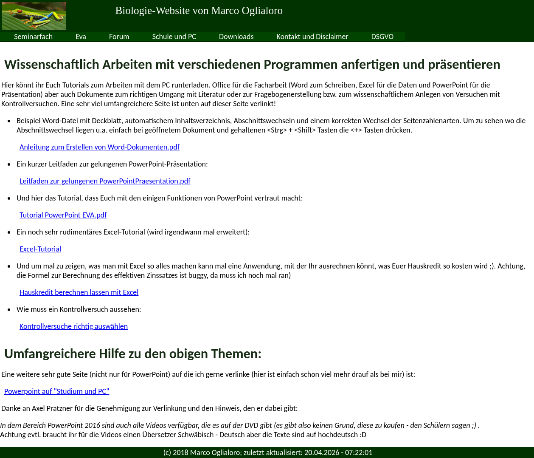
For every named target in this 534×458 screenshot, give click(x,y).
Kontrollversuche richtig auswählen (74, 326)
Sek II (61, 36)
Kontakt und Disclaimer (428, 36)
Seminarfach (149, 36)
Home (20, 36)
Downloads (351, 36)
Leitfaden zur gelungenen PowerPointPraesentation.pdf (105, 181)
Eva (196, 36)
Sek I (100, 36)
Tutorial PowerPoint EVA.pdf (63, 215)
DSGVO (498, 36)
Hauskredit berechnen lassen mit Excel (79, 292)
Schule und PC (290, 36)
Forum (235, 36)
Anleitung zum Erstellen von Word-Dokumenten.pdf (100, 147)
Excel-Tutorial (40, 249)
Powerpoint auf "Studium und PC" (56, 391)
